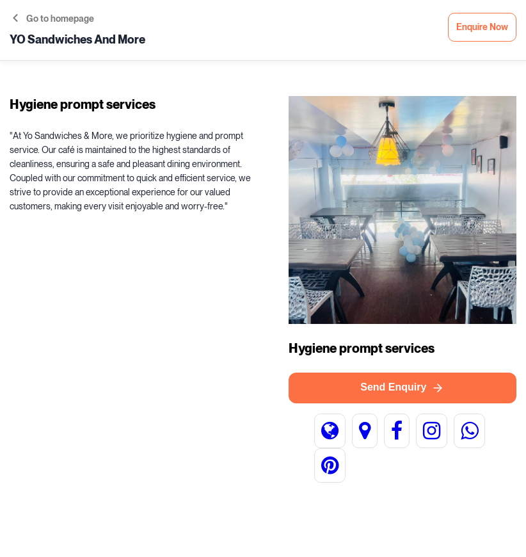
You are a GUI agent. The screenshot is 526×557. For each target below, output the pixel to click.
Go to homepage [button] (53, 18)
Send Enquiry (402, 388)
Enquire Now (482, 27)
